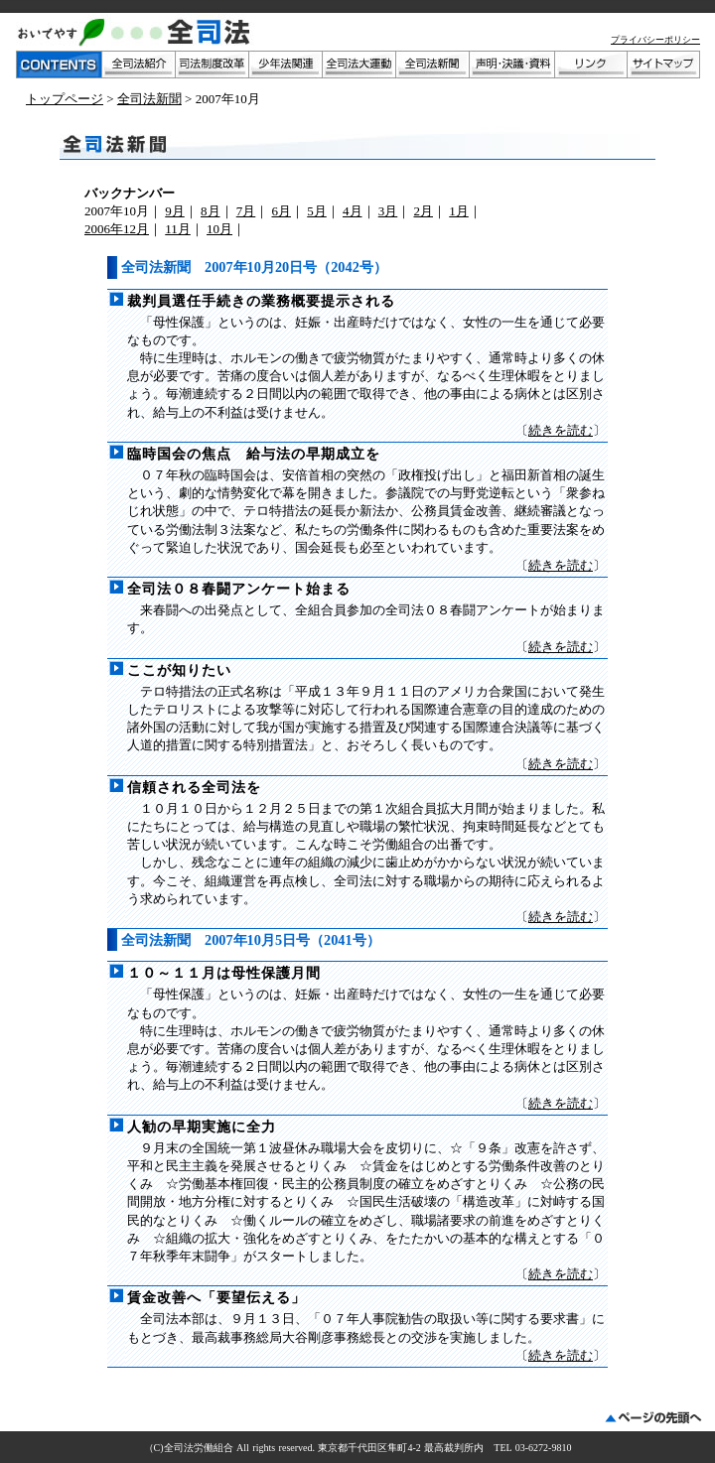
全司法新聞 (149, 98)
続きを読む (560, 430)
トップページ (64, 98)
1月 (459, 210)
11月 (178, 228)
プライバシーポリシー (655, 40)
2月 (424, 210)
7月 (246, 210)
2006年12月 (116, 228)
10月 (219, 228)
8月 (210, 210)
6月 (282, 210)
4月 (352, 210)
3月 (388, 210)
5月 (317, 210)
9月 (175, 210)
